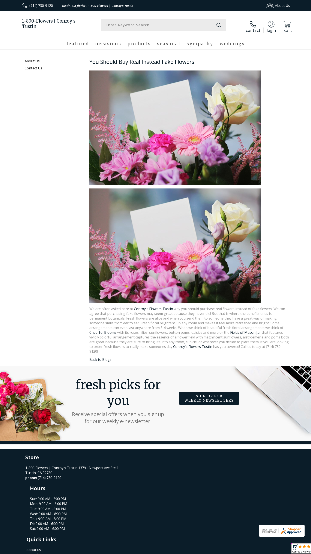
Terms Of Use (197, 549)
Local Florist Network (252, 549)
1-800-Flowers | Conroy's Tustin (48, 23)
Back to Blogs (100, 356)
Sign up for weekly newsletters (209, 395)
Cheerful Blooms (102, 329)
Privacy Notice (222, 549)
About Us (32, 58)
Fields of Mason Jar (246, 329)
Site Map (278, 549)
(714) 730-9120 (41, 5)
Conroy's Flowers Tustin (153, 306)
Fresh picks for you (118, 398)
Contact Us (33, 65)
